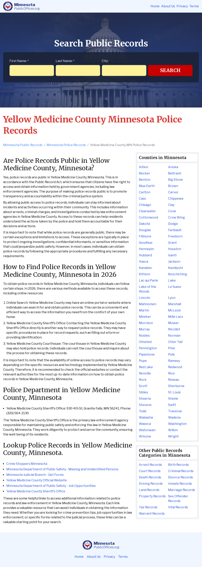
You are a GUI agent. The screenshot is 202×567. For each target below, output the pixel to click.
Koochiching (177, 274)
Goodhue (145, 243)
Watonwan (147, 430)
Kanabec (145, 268)
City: (105, 61)
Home (155, 6)
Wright (173, 436)
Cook (172, 211)
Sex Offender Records (178, 498)
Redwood (175, 367)
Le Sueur (174, 287)
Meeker (145, 317)
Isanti (172, 255)
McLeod (174, 310)
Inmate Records (180, 483)
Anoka (173, 167)
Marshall (174, 304)
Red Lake (146, 367)
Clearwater (147, 211)
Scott (143, 386)
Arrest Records (150, 465)
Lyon (171, 298)
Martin (144, 310)
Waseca (145, 424)
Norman (174, 335)
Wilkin (173, 430)
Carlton (144, 192)
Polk (171, 354)
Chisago (145, 205)
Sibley (143, 392)
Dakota (144, 224)
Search (170, 70)
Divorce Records (180, 477)
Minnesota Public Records (22, 145)
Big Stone (175, 180)
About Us (168, 6)
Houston (174, 249)
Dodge (173, 224)
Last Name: (65, 61)
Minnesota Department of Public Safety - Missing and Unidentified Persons (62, 469)
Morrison (146, 323)
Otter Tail (175, 342)
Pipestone (147, 354)
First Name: (19, 61)
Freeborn (175, 236)
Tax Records (148, 507)
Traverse (175, 411)
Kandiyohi (175, 268)
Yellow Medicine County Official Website (36, 480)
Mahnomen (147, 304)
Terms (194, 6)
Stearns (145, 398)
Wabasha (146, 417)
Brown (173, 186)
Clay (171, 205)
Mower (173, 323)
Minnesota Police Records (66, 145)
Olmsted (145, 342)
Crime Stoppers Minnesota (26, 464)
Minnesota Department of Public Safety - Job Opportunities (51, 486)
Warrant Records (152, 513)
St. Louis (174, 392)
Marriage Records (181, 490)
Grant (172, 243)
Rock (143, 380)
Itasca (143, 261)
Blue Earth (147, 186)
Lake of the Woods (147, 289)
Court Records (150, 471)
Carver (173, 192)
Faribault (174, 230)
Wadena (174, 417)
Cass (142, 198)
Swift (172, 405)
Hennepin (146, 249)
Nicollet (174, 329)
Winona (145, 436)
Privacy (182, 6)
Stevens (145, 405)
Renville (145, 373)
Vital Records (178, 507)
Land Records (149, 490)
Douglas (145, 230)
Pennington (148, 348)
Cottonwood (148, 217)
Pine (171, 348)
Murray (144, 329)
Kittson (144, 274)
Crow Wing (176, 217)
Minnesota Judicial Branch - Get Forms (35, 475)
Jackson (174, 261)
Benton (144, 180)
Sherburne (176, 386)
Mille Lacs (175, 317)
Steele (173, 398)
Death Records (150, 477)
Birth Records (178, 465)
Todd (142, 411)
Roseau (173, 380)
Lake (172, 280)
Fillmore (145, 236)
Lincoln (144, 298)
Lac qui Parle (148, 280)
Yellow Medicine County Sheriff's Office (35, 491)
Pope (143, 361)
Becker (144, 173)
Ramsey (174, 361)
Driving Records (151, 483)
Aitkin (143, 167)
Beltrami (174, 173)
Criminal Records (181, 471)
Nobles (144, 335)
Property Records (152, 496)
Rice (171, 373)
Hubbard (145, 255)
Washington (177, 424)
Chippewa (175, 198)
